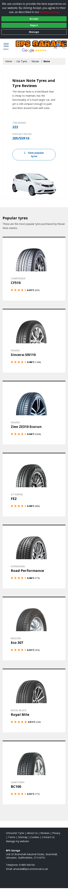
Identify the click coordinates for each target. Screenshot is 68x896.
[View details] (34, 269)
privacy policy (49, 12)
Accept (34, 18)
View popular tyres (34, 154)
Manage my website (17, 841)
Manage (34, 32)
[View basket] (55, 46)
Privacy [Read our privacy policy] (56, 833)
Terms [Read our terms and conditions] (11, 837)
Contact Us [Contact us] (48, 837)
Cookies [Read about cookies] (34, 837)
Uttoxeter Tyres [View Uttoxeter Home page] (15, 833)
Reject (34, 25)
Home (8, 61)
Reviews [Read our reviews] (45, 833)
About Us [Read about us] (32, 833)
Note (47, 61)
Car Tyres (21, 61)
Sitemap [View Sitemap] (23, 837)
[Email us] (30, 869)
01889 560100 (27, 864)
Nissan (35, 61)
